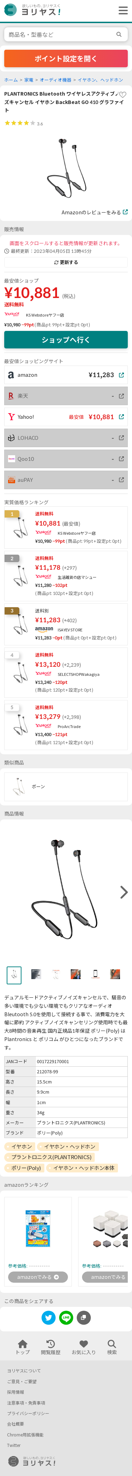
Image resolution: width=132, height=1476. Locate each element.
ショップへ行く (66, 339)
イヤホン (21, 1146)
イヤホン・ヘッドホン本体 (84, 1168)
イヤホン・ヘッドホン (69, 1146)
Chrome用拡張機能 (25, 1434)
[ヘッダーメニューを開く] (121, 11)
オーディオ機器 (55, 80)
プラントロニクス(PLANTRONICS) (51, 1157)
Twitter (13, 1445)
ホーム (11, 80)
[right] (123, 892)
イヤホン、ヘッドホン (100, 80)
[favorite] (122, 95)
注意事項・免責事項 (26, 1403)
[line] (66, 1319)
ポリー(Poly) (26, 1168)
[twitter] (48, 1319)
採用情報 (15, 1392)
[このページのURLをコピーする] (84, 1318)
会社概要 (15, 1424)
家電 (28, 80)
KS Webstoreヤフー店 (45, 315)
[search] (120, 34)
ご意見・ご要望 (22, 1381)
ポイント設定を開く (66, 58)
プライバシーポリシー (28, 1413)
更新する (66, 262)
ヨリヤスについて (24, 1370)
